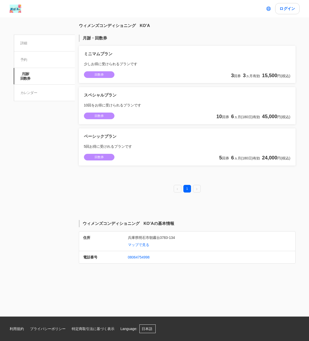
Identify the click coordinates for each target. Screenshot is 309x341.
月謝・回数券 (95, 38)
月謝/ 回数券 (26, 76)
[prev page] (177, 189)
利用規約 (17, 329)
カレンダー (29, 93)
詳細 (24, 43)
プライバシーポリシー (48, 329)
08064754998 (139, 257)
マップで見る (138, 245)
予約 (24, 60)
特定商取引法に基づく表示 (93, 329)
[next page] (197, 189)
